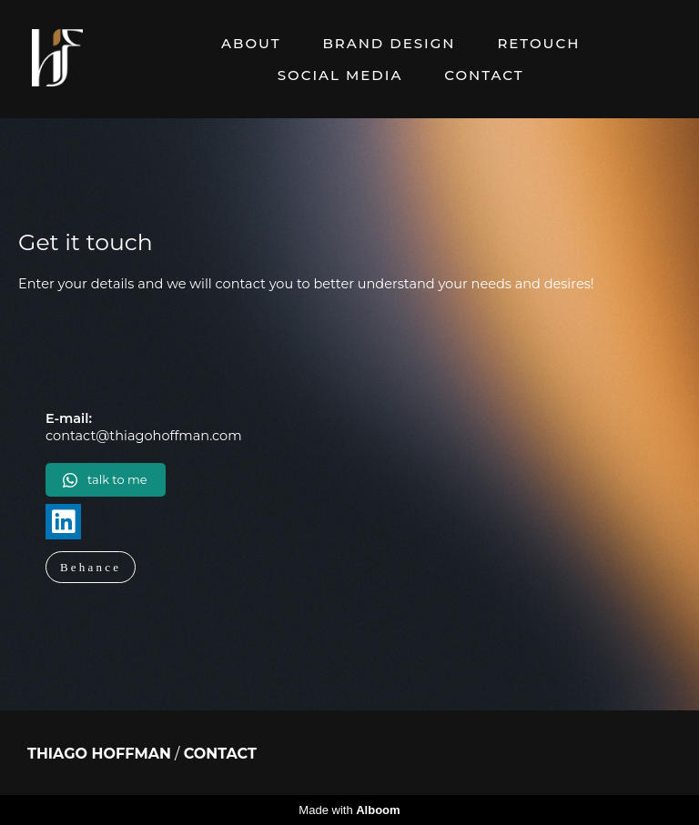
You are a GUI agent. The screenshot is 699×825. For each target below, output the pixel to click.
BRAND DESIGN (388, 43)
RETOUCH (538, 43)
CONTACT (483, 75)
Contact (220, 754)
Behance (90, 567)
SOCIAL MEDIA (340, 75)
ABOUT (250, 43)
